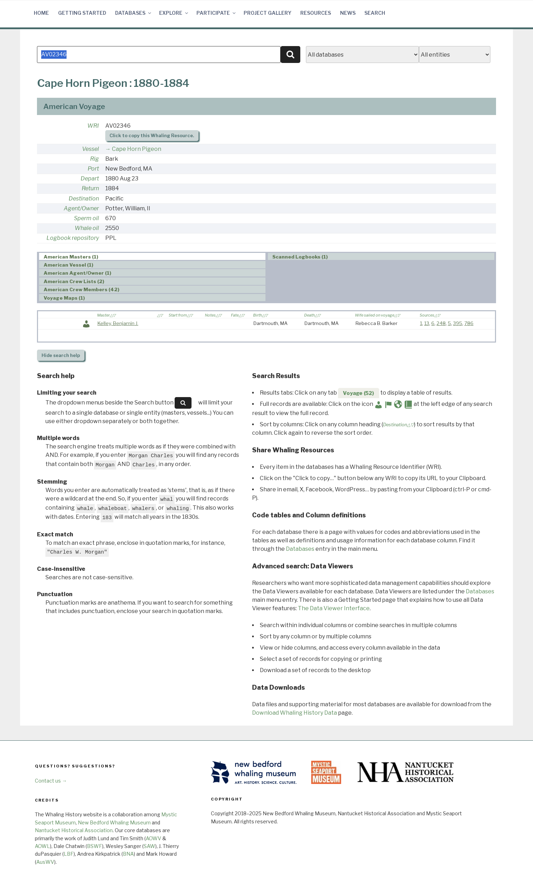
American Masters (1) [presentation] (71, 257)
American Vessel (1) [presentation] (68, 265)
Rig (94, 158)
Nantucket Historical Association (74, 830)
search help (61, 355)
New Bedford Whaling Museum (114, 822)
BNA (128, 854)
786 (469, 323)
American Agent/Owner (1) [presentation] (77, 273)
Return (90, 188)
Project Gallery (267, 13)
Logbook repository (72, 238)
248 (441, 323)
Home (41, 13)
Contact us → (51, 781)
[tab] (152, 256)
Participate (216, 13)
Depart (90, 178)
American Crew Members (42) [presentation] (81, 289)
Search (374, 13)
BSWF (94, 846)
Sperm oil (86, 218)
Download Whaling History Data (294, 712)
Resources (315, 13)
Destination (84, 198)
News (348, 13)
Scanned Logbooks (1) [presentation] (300, 257)
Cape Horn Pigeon (136, 149)
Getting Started (82, 13)
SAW (149, 846)
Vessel (90, 149)
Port (93, 168)
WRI (93, 125)
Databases (133, 13)
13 (426, 323)
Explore (174, 13)
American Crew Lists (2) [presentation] (74, 281)
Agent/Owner (81, 208)
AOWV (153, 838)
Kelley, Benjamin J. (118, 323)
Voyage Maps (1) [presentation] (64, 298)
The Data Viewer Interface (334, 608)
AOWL (42, 846)
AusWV (45, 862)
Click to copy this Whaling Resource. (151, 135)
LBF (69, 854)
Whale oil (87, 228)
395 (457, 323)
